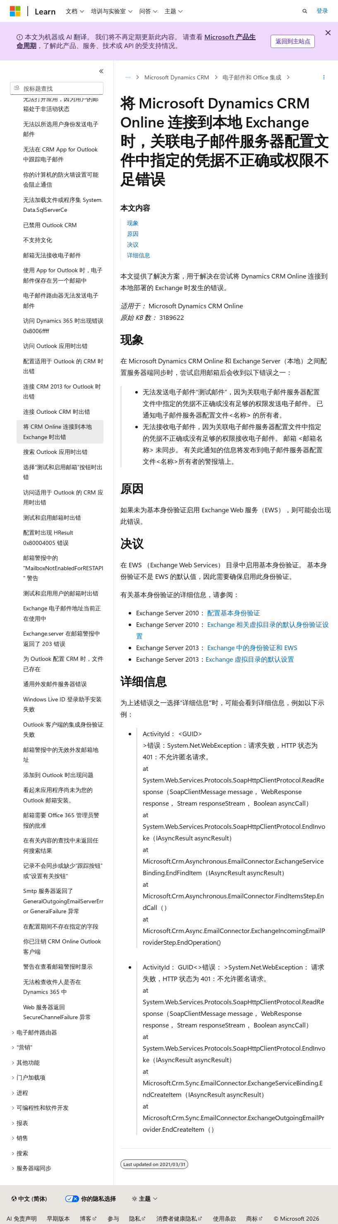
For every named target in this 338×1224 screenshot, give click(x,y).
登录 (322, 10)
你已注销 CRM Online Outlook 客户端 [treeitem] (62, 946)
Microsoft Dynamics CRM (176, 77)
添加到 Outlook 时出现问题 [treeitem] (58, 775)
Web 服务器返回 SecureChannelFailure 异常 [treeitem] (57, 1012)
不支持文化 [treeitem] (37, 240)
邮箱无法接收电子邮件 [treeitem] (52, 255)
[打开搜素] (305, 11)
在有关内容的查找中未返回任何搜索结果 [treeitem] (60, 845)
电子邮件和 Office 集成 (252, 77)
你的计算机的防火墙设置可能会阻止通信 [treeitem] (60, 179)
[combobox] (56, 88)
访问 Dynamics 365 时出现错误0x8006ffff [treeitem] (63, 326)
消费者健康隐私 (176, 1218)
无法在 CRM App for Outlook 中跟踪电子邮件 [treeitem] (60, 154)
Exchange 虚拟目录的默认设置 (250, 659)
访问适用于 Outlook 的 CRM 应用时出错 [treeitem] (63, 497)
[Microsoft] (15, 11)
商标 (252, 1218)
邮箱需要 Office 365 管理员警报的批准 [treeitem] (61, 820)
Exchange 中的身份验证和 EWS (252, 647)
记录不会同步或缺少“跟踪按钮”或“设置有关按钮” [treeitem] (63, 871)
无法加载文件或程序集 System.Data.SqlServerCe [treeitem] (63, 205)
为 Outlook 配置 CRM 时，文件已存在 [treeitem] (63, 664)
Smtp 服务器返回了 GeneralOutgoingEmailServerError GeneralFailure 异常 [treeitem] (63, 901)
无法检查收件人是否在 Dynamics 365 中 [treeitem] (52, 987)
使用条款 (224, 1218)
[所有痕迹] (127, 77)
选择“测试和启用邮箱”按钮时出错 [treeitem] (63, 472)
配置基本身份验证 (233, 612)
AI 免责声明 (22, 1218)
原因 (133, 234)
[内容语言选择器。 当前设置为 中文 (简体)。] (29, 1198)
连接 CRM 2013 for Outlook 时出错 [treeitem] (62, 391)
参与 (113, 1218)
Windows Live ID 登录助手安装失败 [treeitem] (62, 704)
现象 (133, 223)
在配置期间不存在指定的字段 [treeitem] (60, 926)
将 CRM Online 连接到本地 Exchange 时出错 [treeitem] (57, 431)
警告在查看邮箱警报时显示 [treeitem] (58, 966)
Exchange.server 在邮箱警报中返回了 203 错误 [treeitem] (61, 638)
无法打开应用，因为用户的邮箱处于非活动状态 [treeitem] (60, 104)
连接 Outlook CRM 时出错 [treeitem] (56, 411)
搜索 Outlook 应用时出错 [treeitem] (55, 452)
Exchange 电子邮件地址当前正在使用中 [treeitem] (62, 613)
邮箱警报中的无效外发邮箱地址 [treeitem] (60, 755)
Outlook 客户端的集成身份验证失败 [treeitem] (63, 729)
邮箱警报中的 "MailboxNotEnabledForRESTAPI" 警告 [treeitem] (63, 568)
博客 (85, 1218)
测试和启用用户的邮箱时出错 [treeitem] (60, 593)
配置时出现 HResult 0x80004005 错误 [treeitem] (48, 537)
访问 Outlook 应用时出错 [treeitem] (55, 346)
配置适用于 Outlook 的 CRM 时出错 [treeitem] (63, 366)
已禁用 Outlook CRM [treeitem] (50, 225)
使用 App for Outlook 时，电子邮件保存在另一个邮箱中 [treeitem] (63, 275)
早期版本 (58, 1218)
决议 (133, 244)
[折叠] (101, 71)
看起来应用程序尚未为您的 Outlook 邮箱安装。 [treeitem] (58, 795)
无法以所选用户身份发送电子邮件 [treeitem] (60, 129)
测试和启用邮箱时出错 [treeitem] (52, 517)
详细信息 (138, 255)
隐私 (135, 1218)
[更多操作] (324, 77)
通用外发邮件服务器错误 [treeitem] (55, 684)
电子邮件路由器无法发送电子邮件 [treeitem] (60, 300)
